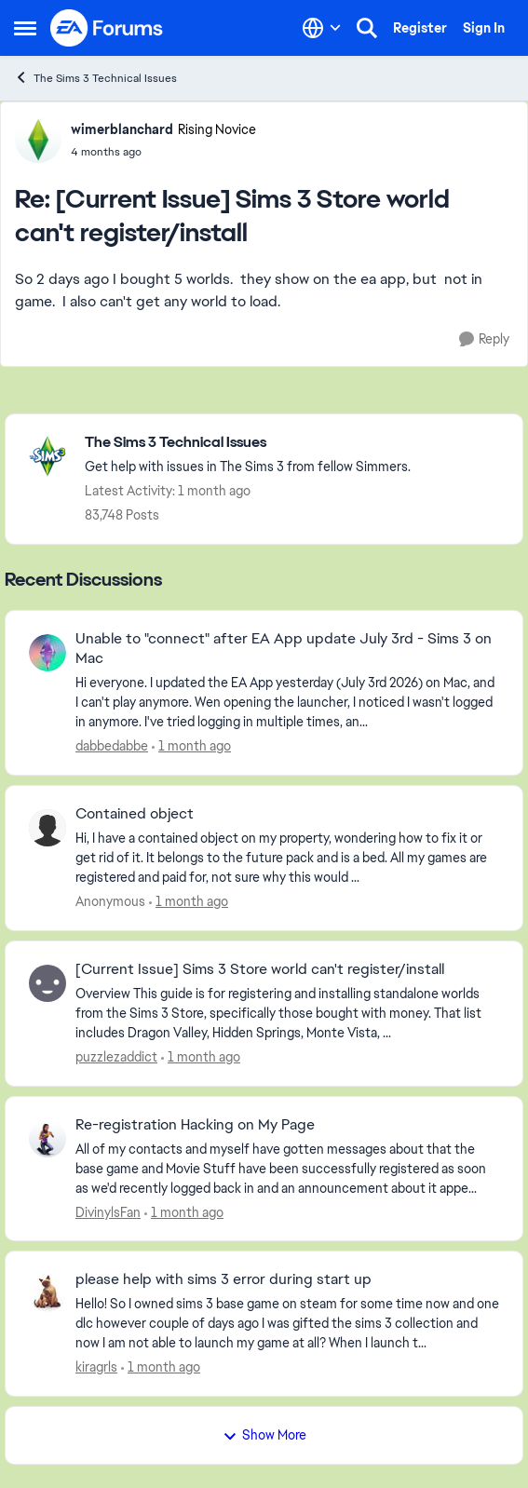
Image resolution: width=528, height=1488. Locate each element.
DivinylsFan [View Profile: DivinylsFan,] (108, 1211)
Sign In (484, 28)
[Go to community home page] (107, 28)
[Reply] (484, 339)
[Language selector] (321, 28)
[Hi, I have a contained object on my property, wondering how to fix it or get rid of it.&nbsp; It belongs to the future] (287, 858)
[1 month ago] (191, 746)
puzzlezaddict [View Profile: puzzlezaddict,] (116, 1056)
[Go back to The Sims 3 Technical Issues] (248, 443)
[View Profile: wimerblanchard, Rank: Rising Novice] (38, 139)
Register (420, 28)
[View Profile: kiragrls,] (47, 1293)
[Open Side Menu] (25, 28)
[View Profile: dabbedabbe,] (47, 652)
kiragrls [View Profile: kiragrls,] (96, 1367)
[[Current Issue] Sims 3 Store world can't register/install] (163, 151)
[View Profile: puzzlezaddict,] (47, 983)
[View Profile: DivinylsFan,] (47, 1138)
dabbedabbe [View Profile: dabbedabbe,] (111, 745)
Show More (264, 1435)
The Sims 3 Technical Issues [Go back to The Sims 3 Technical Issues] (95, 78)
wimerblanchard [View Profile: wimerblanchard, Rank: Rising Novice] (122, 129)
